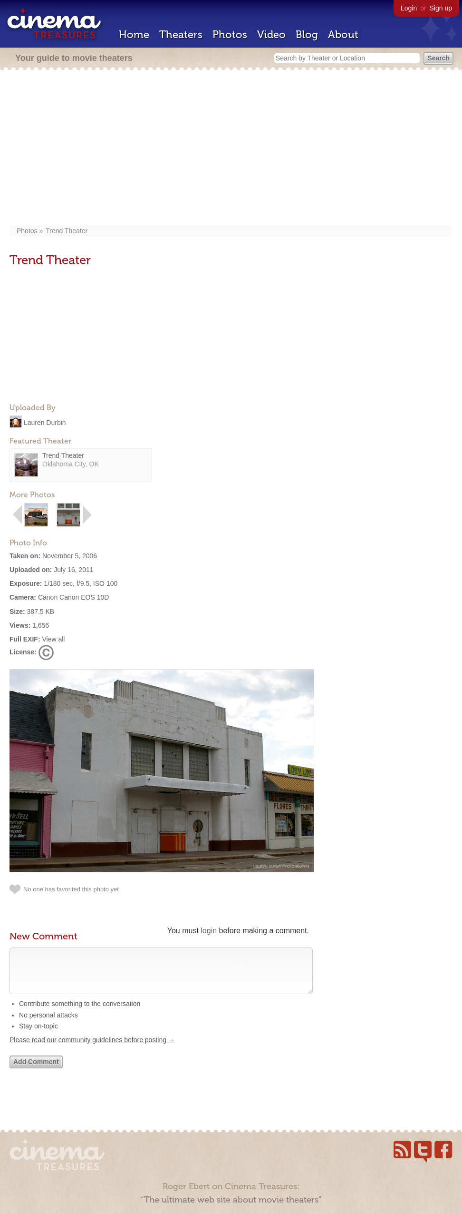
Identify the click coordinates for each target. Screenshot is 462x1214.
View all (53, 639)
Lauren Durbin (45, 422)
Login (409, 8)
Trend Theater (66, 231)
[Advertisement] (231, 148)
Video (271, 34)
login (209, 931)
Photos (229, 34)
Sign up (441, 8)
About (343, 34)
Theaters (180, 34)
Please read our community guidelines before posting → (92, 1049)
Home (134, 34)
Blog (307, 34)
